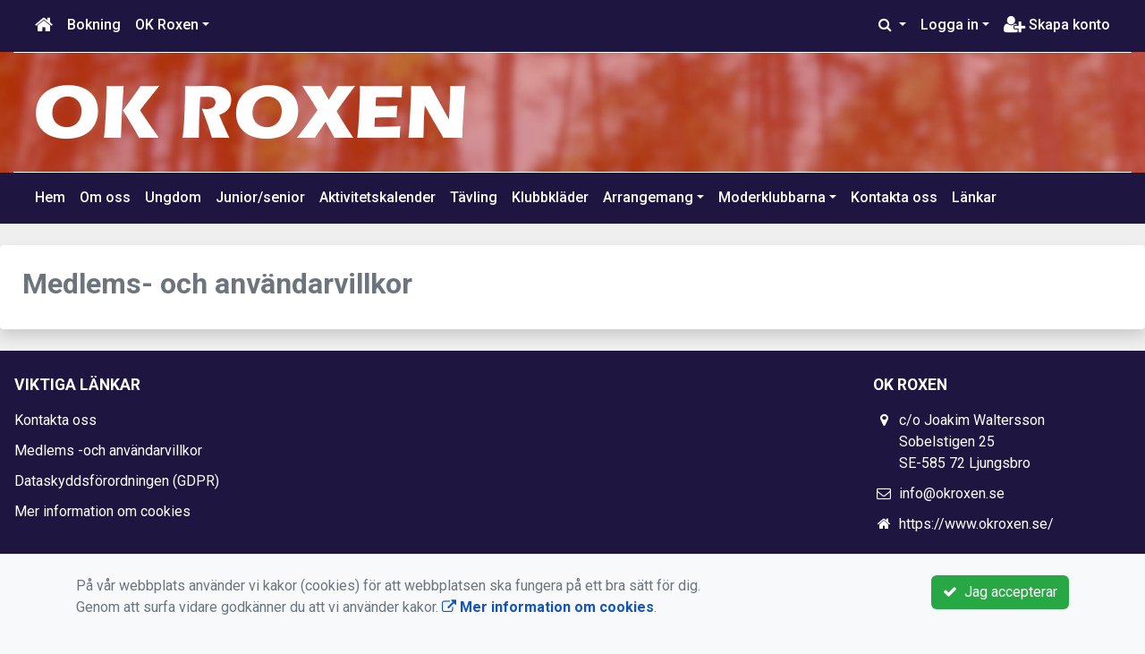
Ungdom (173, 197)
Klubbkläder (550, 197)
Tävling (473, 197)
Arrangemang (648, 197)
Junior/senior (260, 197)
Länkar (974, 197)
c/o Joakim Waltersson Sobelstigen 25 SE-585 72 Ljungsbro (972, 441)
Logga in (949, 24)
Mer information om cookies (102, 511)
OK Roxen (167, 24)
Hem (50, 197)
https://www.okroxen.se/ (976, 523)
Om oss (105, 197)
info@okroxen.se (952, 493)
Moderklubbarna (772, 197)
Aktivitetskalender (377, 197)
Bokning (94, 24)
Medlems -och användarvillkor (108, 450)
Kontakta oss (894, 197)
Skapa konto (1057, 24)
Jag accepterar (1000, 591)
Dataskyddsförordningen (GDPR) (116, 480)
